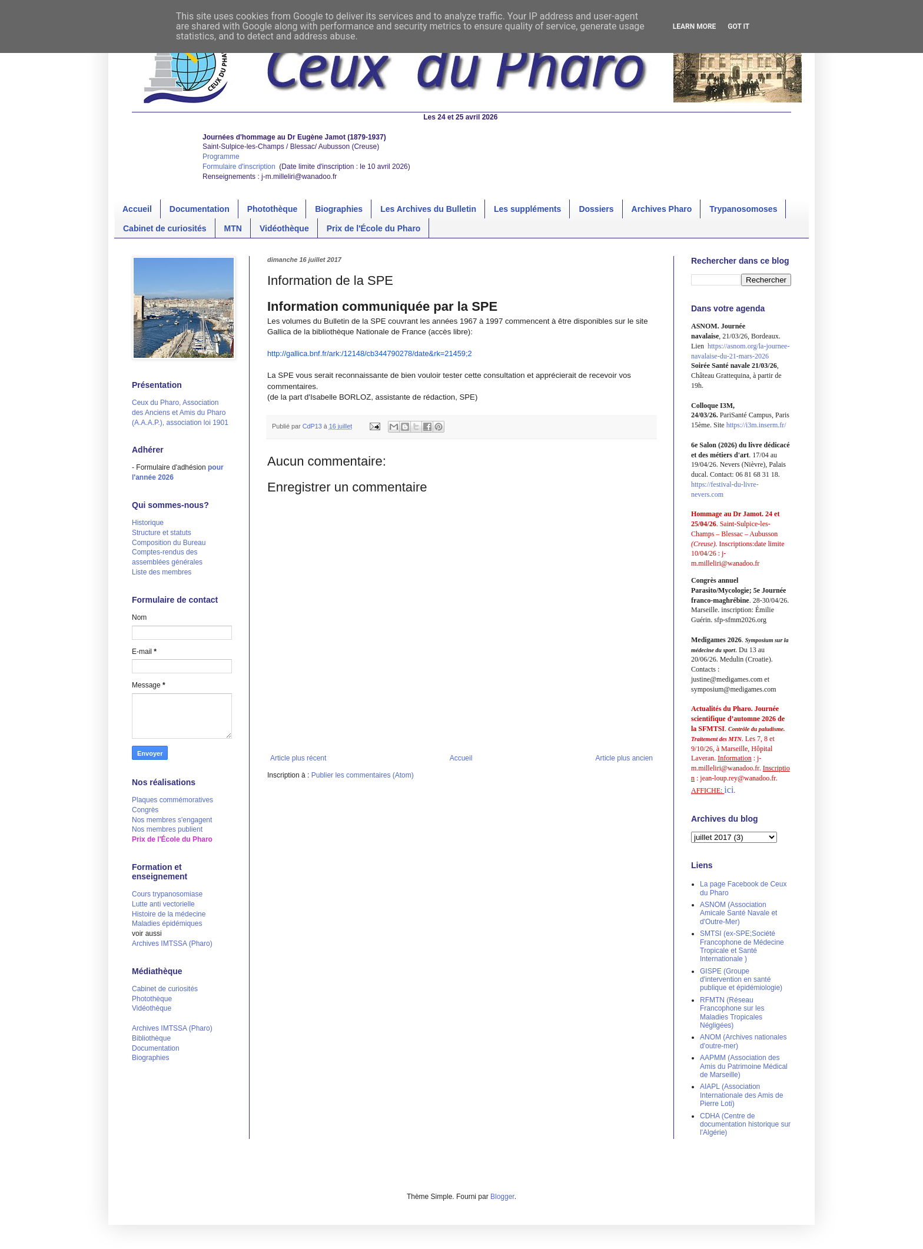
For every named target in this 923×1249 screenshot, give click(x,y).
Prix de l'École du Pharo (374, 228)
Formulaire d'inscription (239, 166)
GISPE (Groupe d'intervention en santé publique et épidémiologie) (741, 979)
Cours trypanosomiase (167, 894)
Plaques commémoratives (172, 800)
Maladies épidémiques (167, 923)
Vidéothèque (284, 228)
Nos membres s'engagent (172, 820)
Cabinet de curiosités (165, 228)
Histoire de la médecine (168, 914)
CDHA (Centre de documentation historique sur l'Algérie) (745, 1124)
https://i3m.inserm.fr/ (756, 425)
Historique (148, 523)
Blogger (502, 1196)
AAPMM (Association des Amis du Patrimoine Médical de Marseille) (744, 1066)
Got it (738, 26)
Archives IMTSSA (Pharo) (172, 943)
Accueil (137, 209)
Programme (221, 156)
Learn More (694, 26)
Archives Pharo (662, 209)
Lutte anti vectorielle (163, 904)
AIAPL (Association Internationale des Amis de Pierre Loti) (741, 1095)
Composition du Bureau (168, 543)
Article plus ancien (624, 758)
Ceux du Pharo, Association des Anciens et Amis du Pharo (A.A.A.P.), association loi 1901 (180, 412)
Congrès (145, 810)
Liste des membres (161, 572)
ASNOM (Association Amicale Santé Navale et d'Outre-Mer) (738, 913)
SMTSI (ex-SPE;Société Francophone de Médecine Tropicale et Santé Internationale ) (742, 946)
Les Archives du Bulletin (428, 209)
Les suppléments (527, 209)
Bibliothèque (151, 1038)
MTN (233, 228)
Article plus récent (298, 758)
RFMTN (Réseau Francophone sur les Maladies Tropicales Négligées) (732, 1012)
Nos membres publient (167, 829)
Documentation (200, 209)
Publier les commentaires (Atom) (362, 775)
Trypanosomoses (743, 209)
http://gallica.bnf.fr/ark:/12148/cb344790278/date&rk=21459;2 (369, 353)
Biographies (339, 209)
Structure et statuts (161, 533)
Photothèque (272, 209)
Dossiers (596, 209)
